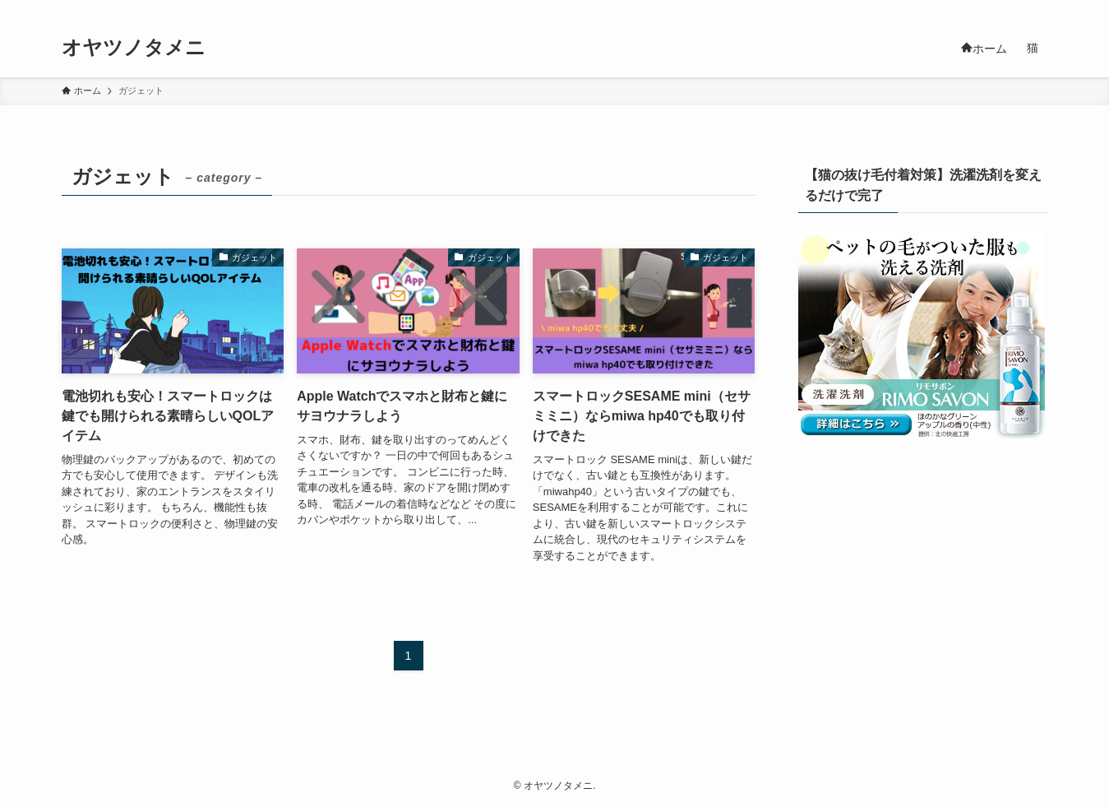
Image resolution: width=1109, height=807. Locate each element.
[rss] (1016, 9)
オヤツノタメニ (134, 48)
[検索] (1037, 9)
